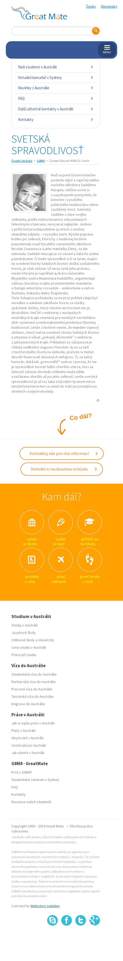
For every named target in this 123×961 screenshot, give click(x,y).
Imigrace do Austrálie (28, 703)
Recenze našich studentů (31, 801)
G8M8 (41, 161)
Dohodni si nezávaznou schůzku (64, 469)
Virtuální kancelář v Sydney (55, 77)
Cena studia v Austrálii (28, 647)
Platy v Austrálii (23, 730)
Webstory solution (45, 905)
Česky (91, 6)
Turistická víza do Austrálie (32, 696)
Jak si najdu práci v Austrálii (33, 723)
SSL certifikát (81, 937)
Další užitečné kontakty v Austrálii (55, 108)
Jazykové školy (23, 632)
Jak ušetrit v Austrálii (27, 752)
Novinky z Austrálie (55, 87)
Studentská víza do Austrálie (34, 674)
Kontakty (55, 119)
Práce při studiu (23, 654)
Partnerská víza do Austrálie (33, 681)
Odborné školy (23, 640)
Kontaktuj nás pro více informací (63, 453)
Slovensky (109, 6)
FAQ (55, 98)
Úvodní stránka (21, 161)
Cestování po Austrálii (28, 745)
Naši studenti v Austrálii (55, 66)
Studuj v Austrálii (24, 625)
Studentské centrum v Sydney (35, 779)
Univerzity (46, 640)
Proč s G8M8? (21, 772)
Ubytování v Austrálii (27, 738)
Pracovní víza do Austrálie (31, 689)
